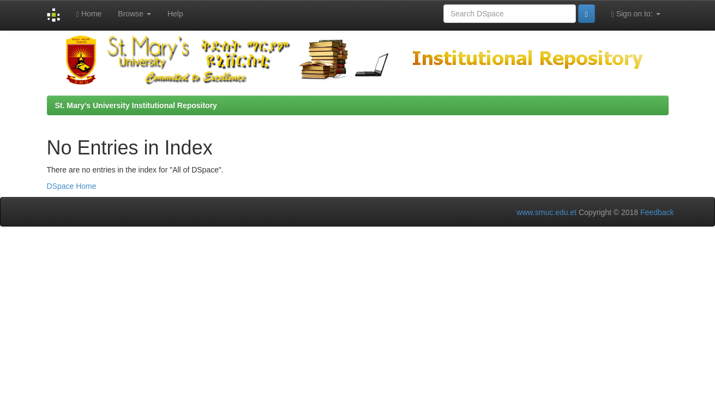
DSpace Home (72, 186)
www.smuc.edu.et (546, 212)
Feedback (657, 212)
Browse (134, 13)
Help (175, 13)
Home (88, 14)
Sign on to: (635, 14)
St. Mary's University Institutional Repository (136, 105)
